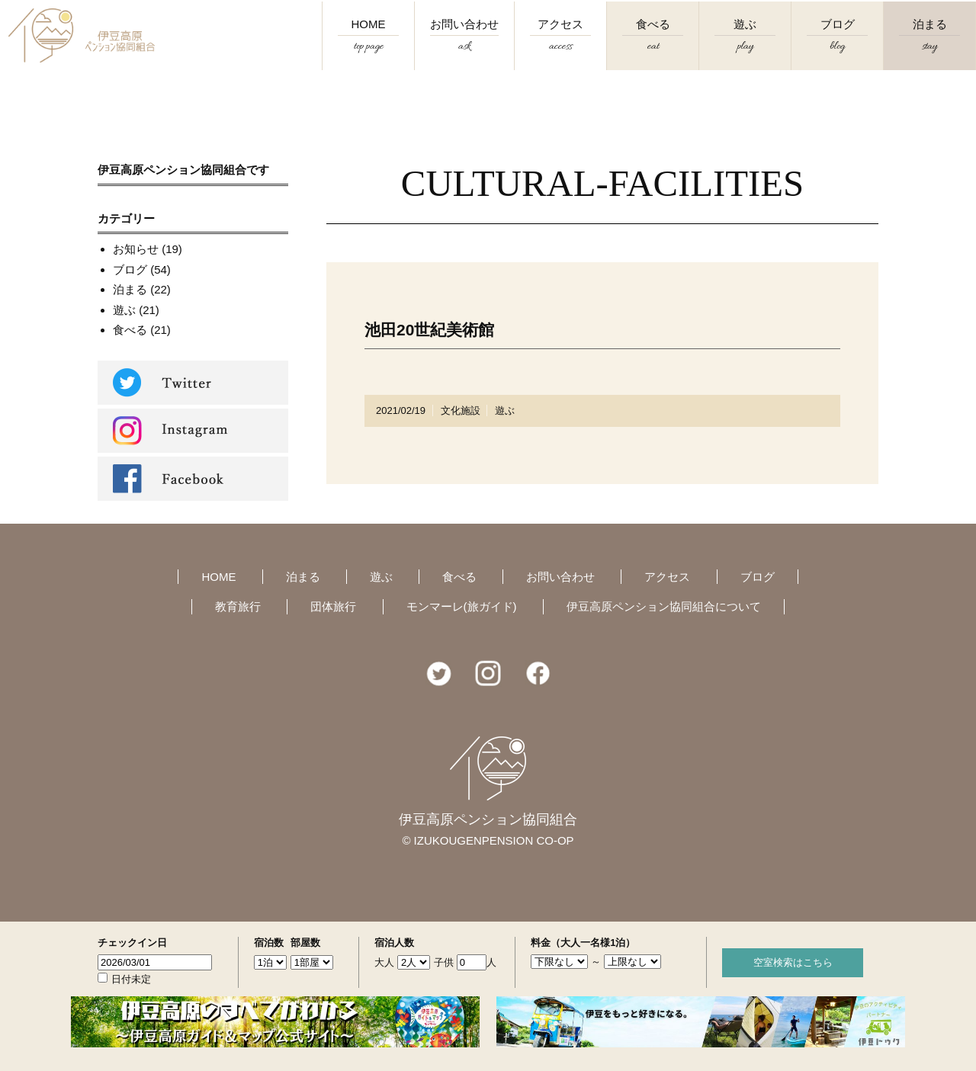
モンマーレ (461, 606)
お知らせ (136, 248)
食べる (652, 47)
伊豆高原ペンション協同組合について (664, 606)
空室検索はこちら (793, 962)
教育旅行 (238, 606)
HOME (368, 47)
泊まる (929, 47)
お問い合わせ (464, 47)
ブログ (837, 47)
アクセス (560, 47)
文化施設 (460, 410)
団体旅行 (333, 606)
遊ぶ (744, 47)
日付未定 (131, 979)
